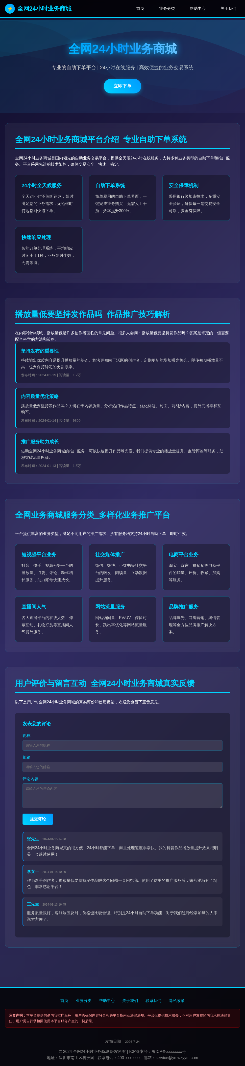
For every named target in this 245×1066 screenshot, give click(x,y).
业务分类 (167, 8)
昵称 (26, 735)
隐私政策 (177, 1001)
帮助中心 (198, 8)
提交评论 (38, 819)
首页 (140, 8)
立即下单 (122, 86)
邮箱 (26, 757)
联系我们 (153, 1001)
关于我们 (228, 8)
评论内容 (30, 779)
